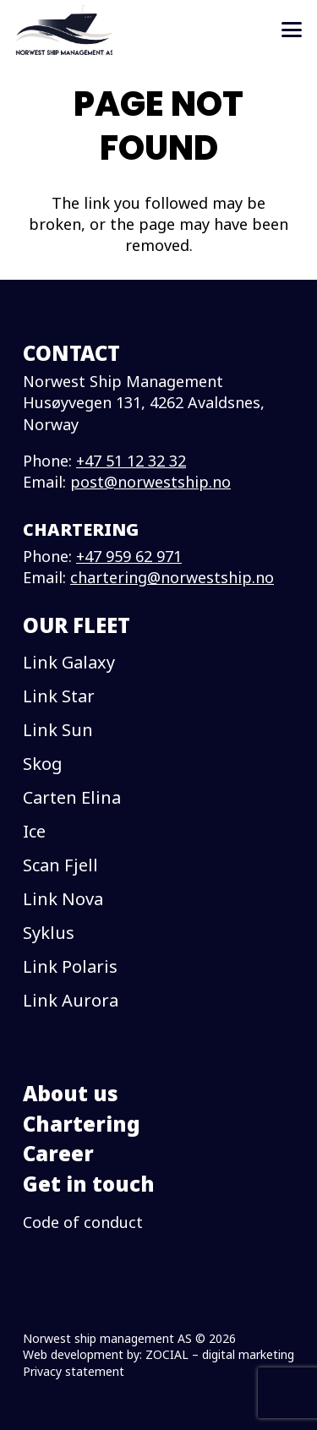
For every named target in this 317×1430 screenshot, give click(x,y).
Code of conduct (83, 1222)
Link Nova (63, 898)
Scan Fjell (60, 865)
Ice (34, 831)
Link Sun (58, 729)
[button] (292, 29)
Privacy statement (73, 1371)
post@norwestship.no (150, 482)
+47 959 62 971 (129, 556)
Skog (43, 763)
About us (70, 1093)
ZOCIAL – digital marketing (219, 1354)
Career (58, 1153)
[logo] (63, 29)
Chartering (81, 1124)
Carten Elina (72, 797)
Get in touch (89, 1184)
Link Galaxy (69, 662)
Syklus (48, 932)
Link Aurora (70, 1000)
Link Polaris (70, 966)
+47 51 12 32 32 (131, 460)
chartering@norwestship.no (172, 577)
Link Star (59, 696)
